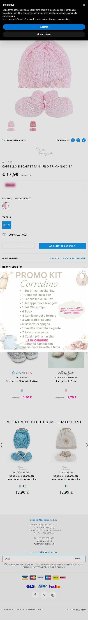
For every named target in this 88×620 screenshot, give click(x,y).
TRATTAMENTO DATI (11, 610)
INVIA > (78, 559)
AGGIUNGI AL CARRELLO (62, 246)
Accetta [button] (44, 27)
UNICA (7, 225)
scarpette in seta (66, 381)
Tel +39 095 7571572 (44, 538)
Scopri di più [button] (44, 34)
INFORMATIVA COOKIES (33, 610)
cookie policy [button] (8, 16)
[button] (83, 4)
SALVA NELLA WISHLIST (14, 140)
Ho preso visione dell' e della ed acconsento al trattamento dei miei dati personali (44, 565)
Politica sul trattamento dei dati (67, 565)
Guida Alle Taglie (18, 234)
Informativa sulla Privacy (36, 565)
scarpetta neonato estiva (22, 381)
